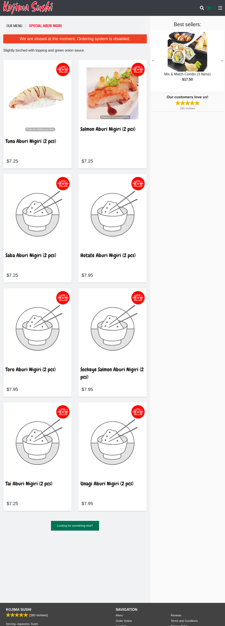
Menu (119, 552)
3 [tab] (184, 89)
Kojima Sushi (18, 547)
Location (121, 563)
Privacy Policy (179, 563)
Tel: (127, 585)
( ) (211, 8)
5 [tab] (197, 89)
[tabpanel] (187, 60)
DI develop (119, 606)
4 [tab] (191, 89)
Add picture (63, 69)
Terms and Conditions (184, 558)
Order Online (124, 558)
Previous (153, 60)
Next (222, 60)
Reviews (176, 552)
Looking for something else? (75, 527)
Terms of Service (120, 618)
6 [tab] (204, 89)
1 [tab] (171, 89)
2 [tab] (177, 89)
